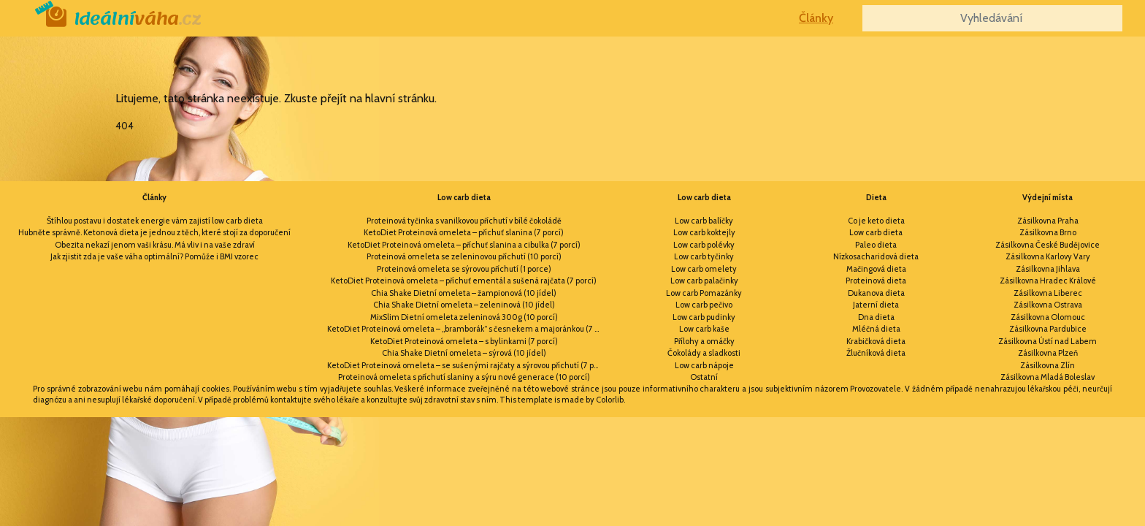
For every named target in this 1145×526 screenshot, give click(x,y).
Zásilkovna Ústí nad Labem (1047, 341)
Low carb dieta (464, 197)
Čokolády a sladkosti (703, 353)
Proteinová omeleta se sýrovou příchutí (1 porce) (464, 269)
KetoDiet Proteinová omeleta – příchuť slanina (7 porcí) (464, 232)
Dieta (876, 197)
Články (816, 18)
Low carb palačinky (704, 280)
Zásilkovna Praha (1048, 221)
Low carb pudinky (704, 317)
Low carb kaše (704, 329)
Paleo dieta (876, 245)
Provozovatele (875, 389)
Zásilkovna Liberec (1048, 293)
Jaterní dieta (876, 305)
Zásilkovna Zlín (1047, 365)
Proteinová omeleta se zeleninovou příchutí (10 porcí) (464, 256)
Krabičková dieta (875, 341)
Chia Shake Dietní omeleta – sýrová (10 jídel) (464, 353)
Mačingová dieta (876, 269)
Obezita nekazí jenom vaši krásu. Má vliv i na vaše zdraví (155, 245)
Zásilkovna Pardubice (1048, 329)
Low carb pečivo (703, 305)
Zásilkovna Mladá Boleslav (1047, 377)
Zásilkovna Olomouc (1048, 317)
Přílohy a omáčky (704, 341)
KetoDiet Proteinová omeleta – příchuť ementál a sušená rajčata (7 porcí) (464, 280)
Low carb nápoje (704, 365)
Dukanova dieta (876, 293)
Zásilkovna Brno (1047, 232)
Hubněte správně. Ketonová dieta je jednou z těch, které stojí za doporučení (154, 232)
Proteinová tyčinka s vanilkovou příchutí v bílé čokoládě (464, 221)
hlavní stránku (399, 98)
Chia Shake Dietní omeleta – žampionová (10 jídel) (463, 293)
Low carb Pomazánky (704, 293)
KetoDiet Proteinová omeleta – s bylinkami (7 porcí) (464, 341)
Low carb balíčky (704, 221)
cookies (215, 389)
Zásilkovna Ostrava (1048, 305)
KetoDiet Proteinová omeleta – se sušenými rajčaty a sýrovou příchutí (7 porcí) (467, 365)
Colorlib (610, 399)
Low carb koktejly (704, 232)
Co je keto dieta (876, 221)
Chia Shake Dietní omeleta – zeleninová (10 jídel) (464, 305)
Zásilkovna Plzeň (1048, 353)
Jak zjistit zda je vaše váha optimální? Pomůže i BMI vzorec (154, 256)
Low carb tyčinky (704, 256)
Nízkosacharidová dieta (876, 256)
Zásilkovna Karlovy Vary (1048, 256)
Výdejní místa (1047, 197)
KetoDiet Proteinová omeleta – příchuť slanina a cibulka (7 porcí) (464, 245)
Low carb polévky (704, 245)
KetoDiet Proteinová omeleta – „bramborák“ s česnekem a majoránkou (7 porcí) (467, 329)
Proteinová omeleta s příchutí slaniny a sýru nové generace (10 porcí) (464, 377)
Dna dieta (876, 317)
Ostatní (704, 377)
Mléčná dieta (876, 329)
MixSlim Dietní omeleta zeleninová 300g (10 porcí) (464, 317)
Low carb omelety (704, 269)
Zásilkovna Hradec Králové (1048, 280)
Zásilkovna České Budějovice (1047, 245)
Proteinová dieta (876, 280)
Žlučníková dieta (875, 353)
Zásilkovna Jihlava (1048, 269)
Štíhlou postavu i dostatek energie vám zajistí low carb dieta (155, 221)
